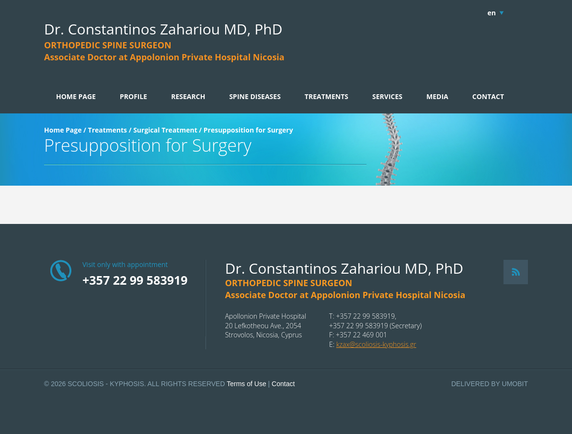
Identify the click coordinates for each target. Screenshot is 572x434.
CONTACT (488, 96)
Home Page (62, 129)
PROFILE (133, 96)
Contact (283, 384)
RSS (515, 272)
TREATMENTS (326, 96)
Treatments (107, 129)
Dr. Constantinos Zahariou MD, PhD (163, 29)
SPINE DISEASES (254, 96)
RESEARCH (188, 96)
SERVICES (387, 96)
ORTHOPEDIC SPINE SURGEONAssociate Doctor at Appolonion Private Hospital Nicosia (164, 51)
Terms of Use (246, 384)
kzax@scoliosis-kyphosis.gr (376, 344)
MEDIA (437, 96)
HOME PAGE (76, 96)
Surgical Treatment (165, 129)
